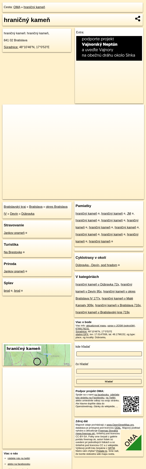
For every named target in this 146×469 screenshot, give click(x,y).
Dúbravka (27, 213)
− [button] (9, 117)
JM (129, 213)
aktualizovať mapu (96, 325)
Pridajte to (101, 450)
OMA (16, 7)
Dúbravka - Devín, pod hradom (96, 265)
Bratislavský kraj (15, 206)
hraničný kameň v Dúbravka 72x (97, 284)
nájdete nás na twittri (19, 458)
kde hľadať (83, 346)
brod (7, 290)
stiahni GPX (82, 334)
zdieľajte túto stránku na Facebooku (97, 396)
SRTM (111, 448)
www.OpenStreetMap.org (120, 424)
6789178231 (82, 328)
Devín (14, 213)
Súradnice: (11, 47)
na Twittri (110, 397)
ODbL (117, 427)
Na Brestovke (13, 252)
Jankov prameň (14, 232)
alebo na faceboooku (19, 464)
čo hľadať (82, 364)
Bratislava (35, 206)
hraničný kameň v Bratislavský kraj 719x (103, 312)
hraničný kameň (34, 7)
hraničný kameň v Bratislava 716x (118, 305)
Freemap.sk (98, 196)
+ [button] (9, 111)
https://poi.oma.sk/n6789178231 (127, 196)
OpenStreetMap (78, 196)
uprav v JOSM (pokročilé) (121, 325)
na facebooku (101, 394)
